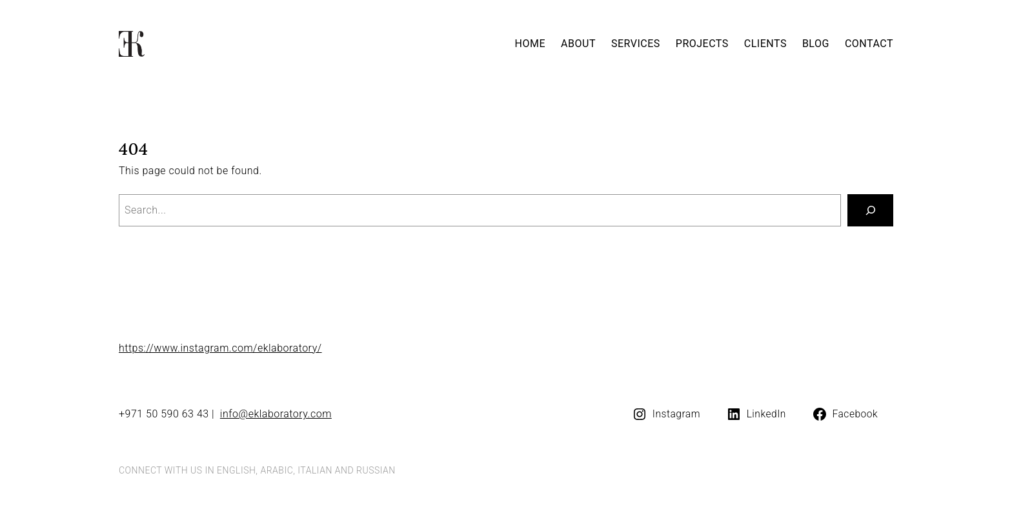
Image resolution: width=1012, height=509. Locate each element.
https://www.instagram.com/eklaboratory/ (220, 348)
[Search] (870, 210)
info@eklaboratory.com (276, 414)
